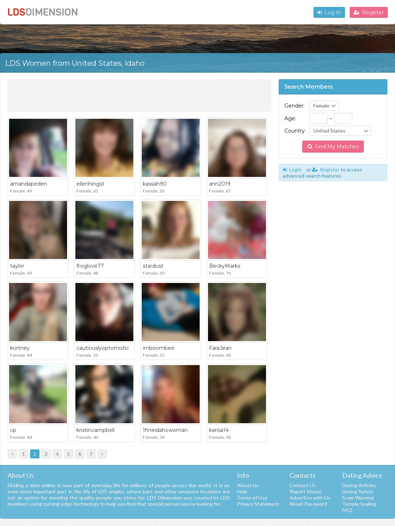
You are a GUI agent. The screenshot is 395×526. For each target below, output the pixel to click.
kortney (20, 348)
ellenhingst (90, 184)
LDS (42, 12)
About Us (248, 485)
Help (242, 491)
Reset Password (308, 504)
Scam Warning (358, 497)
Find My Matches (333, 146)
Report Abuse (305, 491)
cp (13, 430)
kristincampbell (95, 430)
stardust (153, 266)
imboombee (158, 348)
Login (292, 169)
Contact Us (303, 485)
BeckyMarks (224, 266)
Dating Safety (357, 491)
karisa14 (219, 430)
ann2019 (219, 184)
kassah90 (155, 184)
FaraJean (220, 348)
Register (369, 12)
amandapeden (28, 184)
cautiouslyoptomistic (102, 348)
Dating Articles (359, 485)
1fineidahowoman (165, 430)
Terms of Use (252, 497)
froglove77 (90, 266)
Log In (329, 12)
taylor (17, 266)
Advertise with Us (310, 497)
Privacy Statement (258, 504)
